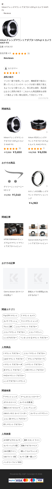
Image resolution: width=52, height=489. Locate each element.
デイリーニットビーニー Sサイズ (14, 188)
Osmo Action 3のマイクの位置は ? (14, 293)
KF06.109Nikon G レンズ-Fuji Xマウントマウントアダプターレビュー (14, 243)
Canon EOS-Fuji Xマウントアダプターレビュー (38, 241)
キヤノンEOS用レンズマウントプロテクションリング (38, 195)
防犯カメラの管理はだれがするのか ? (38, 293)
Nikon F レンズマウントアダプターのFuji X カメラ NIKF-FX (25, 8)
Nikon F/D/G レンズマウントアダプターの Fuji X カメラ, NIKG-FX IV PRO (38, 141)
